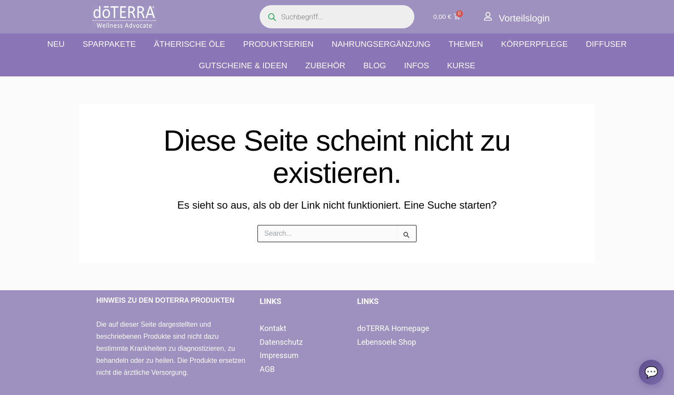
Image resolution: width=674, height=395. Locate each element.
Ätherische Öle (189, 44)
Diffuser (606, 44)
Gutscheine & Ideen (243, 65)
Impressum (279, 355)
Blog (374, 65)
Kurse (461, 65)
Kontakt (273, 328)
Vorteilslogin (527, 18)
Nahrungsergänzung (380, 44)
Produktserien (278, 44)
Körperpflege (534, 44)
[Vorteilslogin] (488, 16)
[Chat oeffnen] (651, 372)
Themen (466, 44)
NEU (55, 44)
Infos (416, 65)
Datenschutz (281, 341)
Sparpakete (109, 44)
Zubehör (325, 65)
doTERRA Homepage (393, 328)
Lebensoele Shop (386, 341)
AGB (267, 369)
